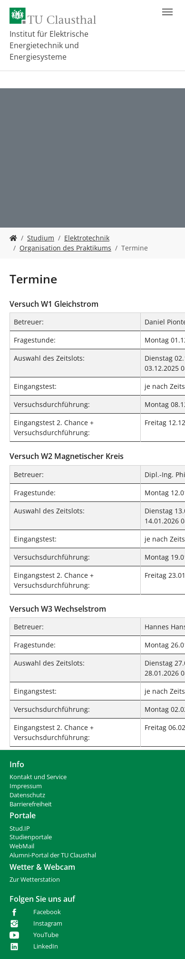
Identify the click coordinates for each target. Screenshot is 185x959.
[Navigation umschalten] (167, 12)
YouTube (45, 935)
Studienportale (31, 837)
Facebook (47, 912)
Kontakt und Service (38, 777)
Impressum (26, 786)
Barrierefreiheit (31, 804)
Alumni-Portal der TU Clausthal (53, 855)
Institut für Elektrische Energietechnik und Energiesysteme (49, 45)
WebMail (22, 846)
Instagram (47, 923)
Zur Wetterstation (35, 880)
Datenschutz (27, 795)
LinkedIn (45, 946)
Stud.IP (20, 828)
